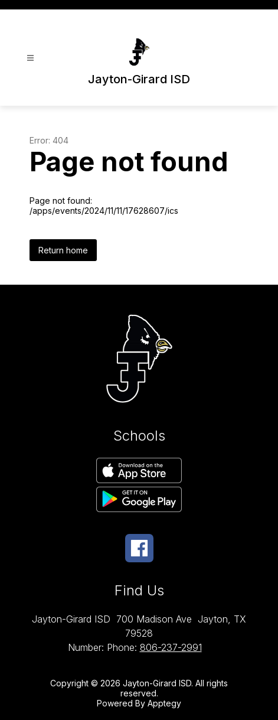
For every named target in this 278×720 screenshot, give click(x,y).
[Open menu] (30, 58)
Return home (63, 250)
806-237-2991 (171, 647)
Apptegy (164, 703)
